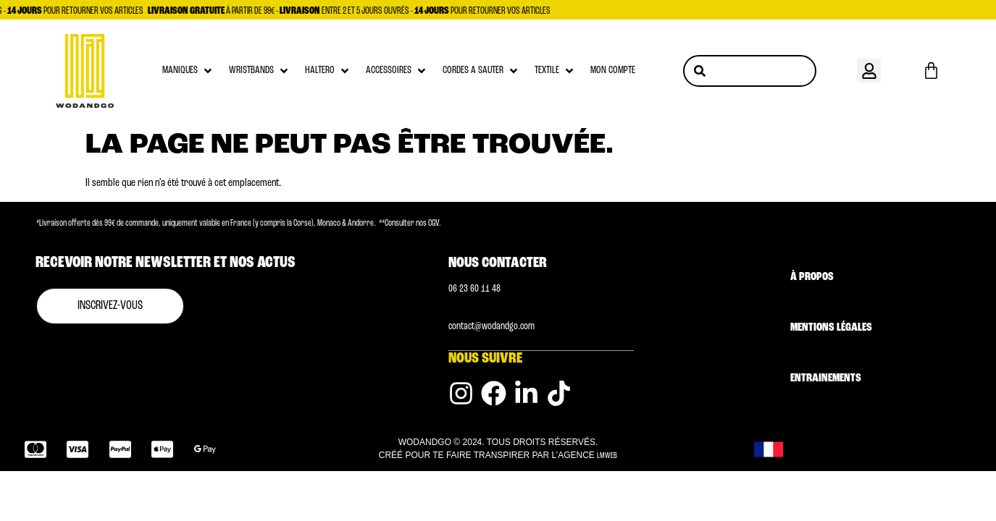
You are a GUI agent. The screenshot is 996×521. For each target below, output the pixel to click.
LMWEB (607, 455)
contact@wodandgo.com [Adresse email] (491, 326)
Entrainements (825, 378)
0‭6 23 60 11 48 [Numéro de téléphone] (474, 289)
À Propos (812, 277)
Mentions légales (831, 328)
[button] (869, 70)
